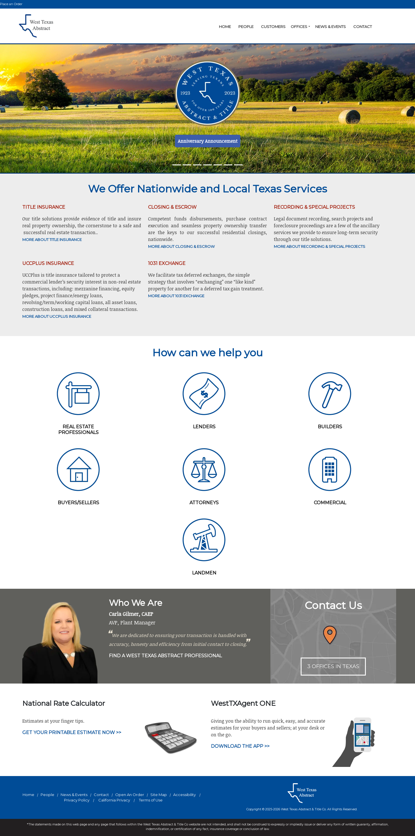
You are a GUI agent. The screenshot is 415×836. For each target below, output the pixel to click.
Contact (362, 26)
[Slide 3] (207, 165)
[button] (309, 27)
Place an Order (11, 4)
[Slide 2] (197, 165)
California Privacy (114, 800)
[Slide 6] (238, 165)
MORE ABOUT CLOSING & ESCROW (181, 246)
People (246, 26)
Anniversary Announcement (208, 141)
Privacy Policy (76, 800)
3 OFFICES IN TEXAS (333, 666)
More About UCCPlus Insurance (56, 316)
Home (225, 26)
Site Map (158, 794)
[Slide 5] (228, 165)
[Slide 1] (187, 165)
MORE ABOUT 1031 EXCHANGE (176, 296)
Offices (299, 26)
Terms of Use (151, 800)
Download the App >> (240, 746)
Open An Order (129, 794)
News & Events (330, 26)
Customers (273, 26)
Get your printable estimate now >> (71, 732)
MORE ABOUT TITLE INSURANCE (52, 239)
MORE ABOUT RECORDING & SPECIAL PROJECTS (319, 246)
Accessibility (184, 794)
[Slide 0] (176, 165)
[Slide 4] (218, 165)
